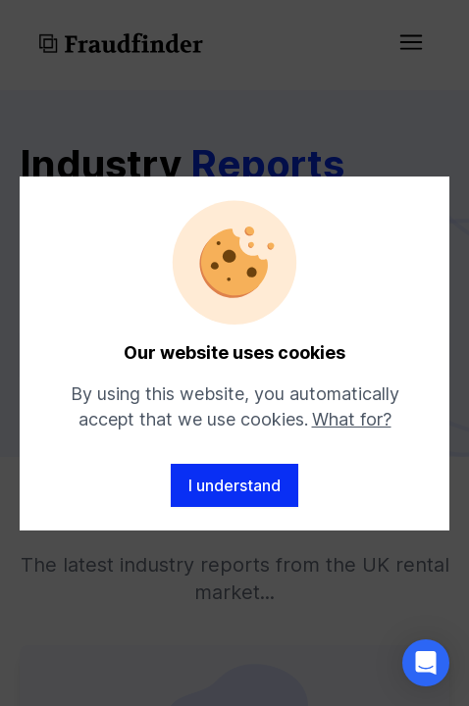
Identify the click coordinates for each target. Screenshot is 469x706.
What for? (351, 419)
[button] (425, 662)
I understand (234, 485)
